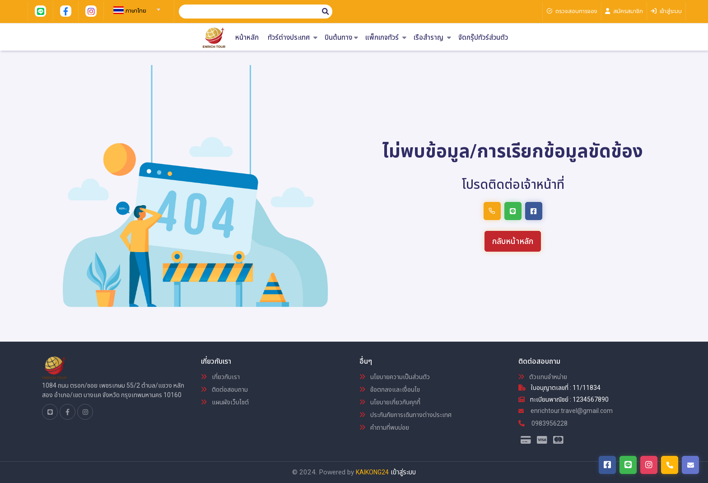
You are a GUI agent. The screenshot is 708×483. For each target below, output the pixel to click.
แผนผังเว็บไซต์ (225, 402)
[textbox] (135, 11)
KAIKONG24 (372, 472)
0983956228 (543, 423)
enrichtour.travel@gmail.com (565, 410)
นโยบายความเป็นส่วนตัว (394, 376)
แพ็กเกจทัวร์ (385, 38)
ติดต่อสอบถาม (224, 389)
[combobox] (135, 7)
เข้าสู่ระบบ (403, 472)
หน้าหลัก (247, 38)
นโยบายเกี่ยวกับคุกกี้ (389, 402)
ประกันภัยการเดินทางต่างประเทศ (405, 414)
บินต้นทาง (341, 38)
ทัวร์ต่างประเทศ (292, 38)
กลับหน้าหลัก (512, 241)
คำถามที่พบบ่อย (384, 427)
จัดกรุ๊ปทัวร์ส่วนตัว (483, 38)
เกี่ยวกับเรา (220, 376)
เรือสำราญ (432, 38)
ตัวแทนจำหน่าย (542, 376)
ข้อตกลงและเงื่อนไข (389, 389)
